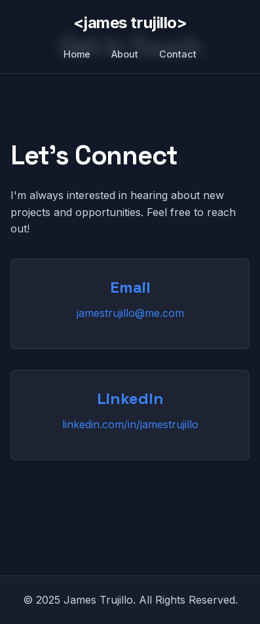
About (124, 54)
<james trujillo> (130, 22)
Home (77, 54)
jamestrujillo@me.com (130, 313)
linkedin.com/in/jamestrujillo (130, 424)
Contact (177, 54)
